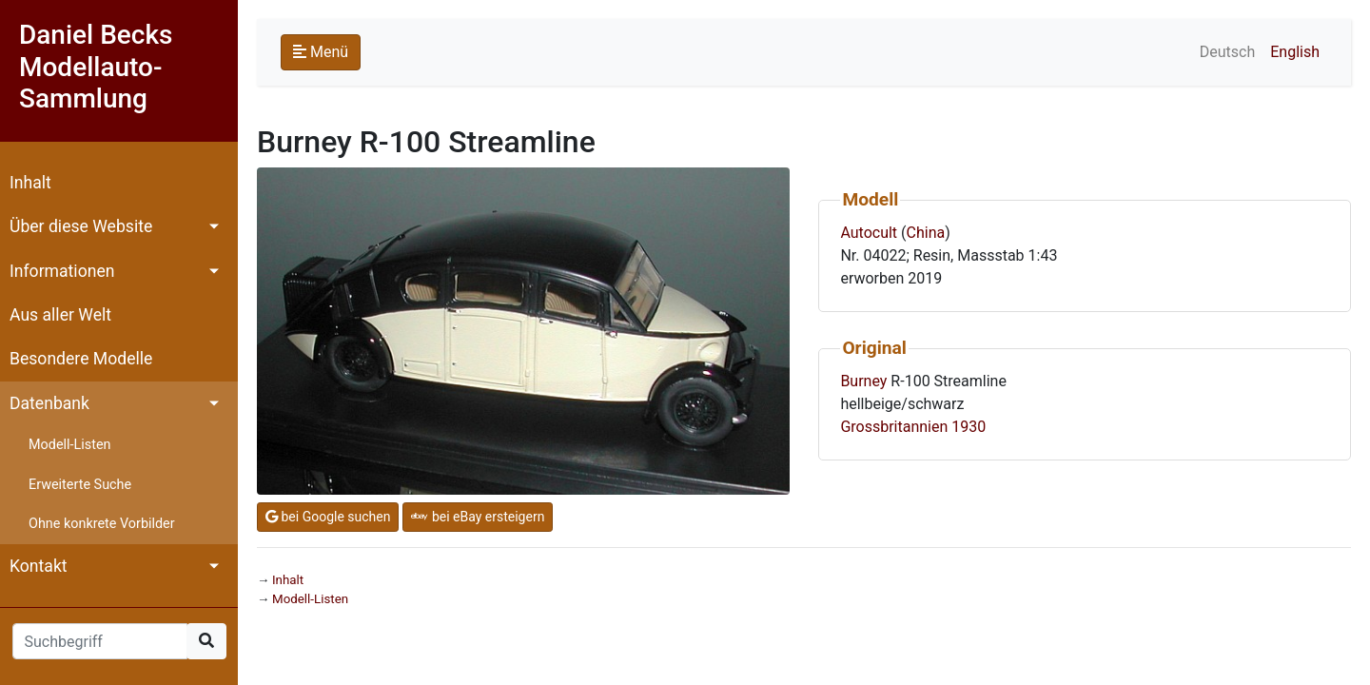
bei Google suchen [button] (327, 516)
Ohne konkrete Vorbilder (102, 524)
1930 (968, 427)
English (1295, 52)
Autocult (868, 233)
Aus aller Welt (60, 314)
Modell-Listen (69, 445)
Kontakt (39, 566)
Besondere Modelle (81, 358)
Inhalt (30, 182)
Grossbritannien (894, 427)
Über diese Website (81, 226)
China (926, 233)
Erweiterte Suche (80, 485)
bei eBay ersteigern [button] (477, 516)
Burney (863, 381)
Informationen (62, 271)
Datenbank (49, 403)
